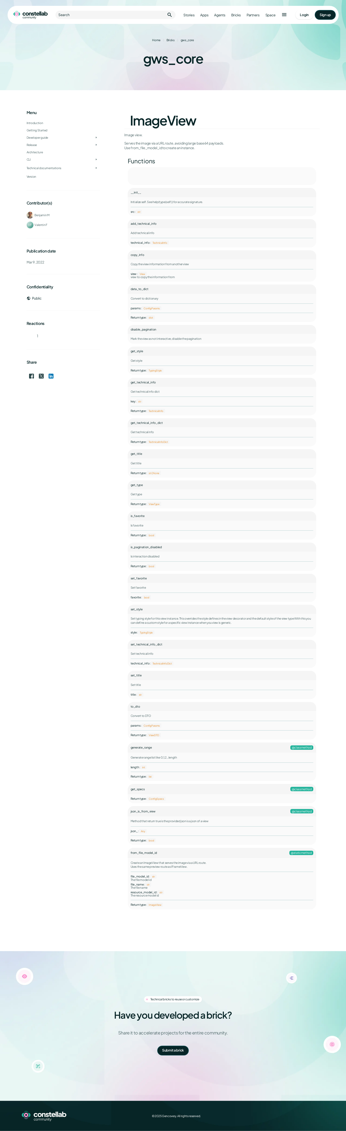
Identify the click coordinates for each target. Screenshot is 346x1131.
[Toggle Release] (96, 145)
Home (156, 40)
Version (31, 176)
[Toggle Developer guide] (96, 137)
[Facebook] (289, 1116)
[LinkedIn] (311, 1116)
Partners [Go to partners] (252, 15)
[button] (284, 15)
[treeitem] (63, 137)
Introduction (35, 123)
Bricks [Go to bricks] (236, 15)
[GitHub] (321, 1116)
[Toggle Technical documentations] (96, 168)
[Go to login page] (304, 15)
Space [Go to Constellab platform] (270, 15)
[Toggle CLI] (96, 159)
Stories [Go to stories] (188, 15)
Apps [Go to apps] (204, 15)
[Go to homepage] (30, 15)
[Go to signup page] (325, 15)
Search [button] (115, 15)
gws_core (187, 40)
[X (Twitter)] (300, 1116)
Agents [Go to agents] (219, 15)
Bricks (171, 40)
